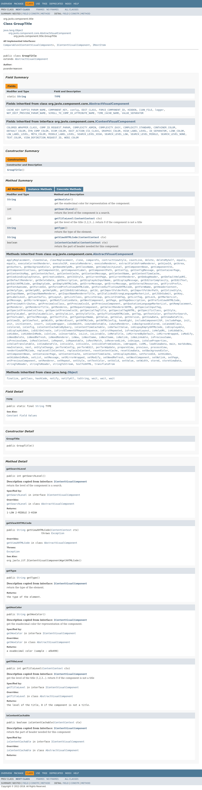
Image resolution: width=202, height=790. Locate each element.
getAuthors (14, 267)
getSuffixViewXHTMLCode (113, 313)
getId (93, 290)
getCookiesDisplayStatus (23, 276)
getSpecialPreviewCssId (61, 310)
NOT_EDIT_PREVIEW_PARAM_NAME (26, 113)
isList (83, 333)
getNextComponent (91, 300)
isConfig (28, 327)
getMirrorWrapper (35, 300)
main (172, 343)
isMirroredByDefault (140, 333)
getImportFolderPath (114, 290)
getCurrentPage (96, 276)
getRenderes (59, 307)
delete (149, 260)
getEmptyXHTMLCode (65, 283)
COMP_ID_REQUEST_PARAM (55, 127)
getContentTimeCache (145, 273)
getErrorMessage (91, 283)
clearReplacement (61, 260)
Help (76, 4)
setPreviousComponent (21, 360)
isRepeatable (74, 340)
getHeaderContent (165, 287)
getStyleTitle (85, 313)
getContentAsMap (17, 273)
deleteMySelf (165, 260)
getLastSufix (36, 297)
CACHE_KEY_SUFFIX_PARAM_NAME (26, 109)
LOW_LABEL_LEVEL (17, 134)
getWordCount (64, 320)
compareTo (92, 260)
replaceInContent (78, 350)
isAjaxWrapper (55, 323)
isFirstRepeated (111, 330)
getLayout (54, 297)
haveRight (125, 320)
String (21, 96)
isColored (13, 327)
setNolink (158, 357)
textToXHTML (84, 364)
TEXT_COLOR (14, 137)
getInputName (15, 293)
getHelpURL (50, 290)
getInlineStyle (171, 290)
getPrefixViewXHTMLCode (163, 300)
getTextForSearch (175, 313)
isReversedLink (115, 340)
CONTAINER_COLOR (164, 127)
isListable (97, 333)
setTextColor (96, 360)
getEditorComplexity (154, 280)
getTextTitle (58, 317)
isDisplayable (174, 327)
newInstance (15, 347)
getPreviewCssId (78, 303)
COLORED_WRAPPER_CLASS (22, 127)
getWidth (47, 320)
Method (45, 13)
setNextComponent (137, 357)
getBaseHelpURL (63, 267)
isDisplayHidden (17, 330)
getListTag (135, 297)
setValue (127, 360)
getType (60, 227)
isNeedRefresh (36, 337)
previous (142, 347)
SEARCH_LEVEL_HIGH (89, 134)
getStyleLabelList (40, 313)
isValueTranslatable (20, 343)
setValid (113, 360)
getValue (101, 317)
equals (181, 260)
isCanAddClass (171, 323)
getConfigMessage (142, 270)
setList (36, 357)
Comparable (10, 45)
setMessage (51, 357)
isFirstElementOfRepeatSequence (75, 330)
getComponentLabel (73, 270)
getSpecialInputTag (148, 307)
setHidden (164, 354)
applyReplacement (18, 260)
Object (73, 372)
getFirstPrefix (171, 283)
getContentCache (68, 273)
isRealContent (39, 340)
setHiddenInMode (17, 357)
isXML (142, 343)
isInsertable (67, 333)
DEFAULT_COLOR (16, 130)
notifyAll (67, 378)
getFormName (143, 287)
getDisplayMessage (125, 280)
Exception (57, 533)
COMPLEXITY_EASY (109, 127)
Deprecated (56, 4)
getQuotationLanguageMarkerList (145, 303)
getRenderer (15, 307)
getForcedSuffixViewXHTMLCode (112, 287)
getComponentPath (100, 270)
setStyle (78, 360)
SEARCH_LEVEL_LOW (116, 134)
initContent (23, 323)
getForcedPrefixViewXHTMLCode (68, 287)
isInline (50, 333)
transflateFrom (105, 364)
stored (155, 360)
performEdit (85, 347)
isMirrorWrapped (167, 333)
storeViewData (171, 360)
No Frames (52, 9)
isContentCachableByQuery (54, 327)
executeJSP (60, 263)
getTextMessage (37, 317)
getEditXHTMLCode (18, 283)
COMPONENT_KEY (57, 109)
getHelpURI (32, 290)
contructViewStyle (114, 260)
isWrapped (129, 343)
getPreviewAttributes (21, 303)
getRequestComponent (83, 307)
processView (159, 347)
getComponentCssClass (21, 270)
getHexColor (62, 199)
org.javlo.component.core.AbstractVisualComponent (40, 33)
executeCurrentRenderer (34, 263)
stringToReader (17, 364)
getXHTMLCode (84, 320)
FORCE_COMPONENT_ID (112, 109)
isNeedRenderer (58, 337)
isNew (75, 337)
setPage (173, 357)
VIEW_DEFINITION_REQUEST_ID (42, 137)
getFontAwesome (17, 287)
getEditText (179, 280)
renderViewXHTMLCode (20, 350)
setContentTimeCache (96, 354)
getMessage (14, 300)
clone (79, 260)
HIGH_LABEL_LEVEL (134, 130)
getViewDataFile (171, 317)
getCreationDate (53, 276)
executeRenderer (81, 263)
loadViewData (158, 343)
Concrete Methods (69, 189)
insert (38, 323)
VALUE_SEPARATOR (132, 113)
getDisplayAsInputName (95, 280)
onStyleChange (43, 347)
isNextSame (89, 337)
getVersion (132, 317)
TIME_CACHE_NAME (108, 113)
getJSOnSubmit (161, 293)
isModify (186, 333)
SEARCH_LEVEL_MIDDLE (144, 134)
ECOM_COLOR (58, 130)
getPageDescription (132, 300)
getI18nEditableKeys (73, 290)
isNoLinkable (139, 337)
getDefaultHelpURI (173, 276)
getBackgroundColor (37, 267)
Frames (40, 9)
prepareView (125, 347)
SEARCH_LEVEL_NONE (173, 134)
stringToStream (63, 364)
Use (38, 4)
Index (68, 4)
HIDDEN (132, 109)
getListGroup (93, 297)
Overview (6, 4)
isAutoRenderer (119, 323)
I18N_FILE (145, 109)
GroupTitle (14, 170)
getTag (136, 313)
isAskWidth (74, 323)
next (28, 347)
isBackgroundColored (145, 323)
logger (159, 109)
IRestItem (99, 45)
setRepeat (63, 360)
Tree (44, 4)
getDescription (67, 280)
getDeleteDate (45, 280)
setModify (93, 357)
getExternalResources (143, 283)
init (187, 320)
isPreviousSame (161, 337)
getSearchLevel (65, 209)
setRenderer (46, 360)
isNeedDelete (15, 337)
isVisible (66, 343)
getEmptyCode (41, 283)
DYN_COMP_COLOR (38, 130)
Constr (34, 13)
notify (54, 378)
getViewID (13, 320)
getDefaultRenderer (20, 280)
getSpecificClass (149, 310)
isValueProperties (154, 340)
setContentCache (69, 354)
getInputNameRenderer (41, 293)
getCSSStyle (75, 276)
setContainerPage (44, 354)
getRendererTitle (37, 307)
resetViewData (129, 350)
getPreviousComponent (106, 303)
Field (25, 13)
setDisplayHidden (124, 354)
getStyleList (64, 313)
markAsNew (184, 343)
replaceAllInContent (50, 350)
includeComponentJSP (148, 320)
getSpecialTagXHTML (122, 310)
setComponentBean (18, 354)
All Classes (71, 9)
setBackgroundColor (155, 350)
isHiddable (175, 330)
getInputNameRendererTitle (76, 293)
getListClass (73, 297)
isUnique (133, 340)
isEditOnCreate (41, 330)
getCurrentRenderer (122, 276)
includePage (173, 320)
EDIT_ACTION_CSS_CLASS (84, 130)
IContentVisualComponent (35, 45)
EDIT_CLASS (89, 109)
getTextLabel (15, 317)
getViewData (150, 317)
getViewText (30, 320)
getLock (150, 297)
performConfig (65, 347)
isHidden (12, 333)
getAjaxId (164, 263)
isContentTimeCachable (89, 327)
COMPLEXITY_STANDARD (137, 127)
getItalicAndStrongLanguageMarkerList (123, 293)
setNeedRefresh (113, 357)
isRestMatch (94, 340)
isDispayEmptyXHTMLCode (146, 327)
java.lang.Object (13, 30)
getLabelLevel (16, 297)
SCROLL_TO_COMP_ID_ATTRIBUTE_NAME (71, 113)
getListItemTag (115, 297)
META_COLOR (38, 134)
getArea (179, 263)
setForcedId (147, 354)
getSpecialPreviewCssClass (25, 310)
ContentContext (85, 218)
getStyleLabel (16, 313)
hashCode (41, 378)
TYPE (57, 96)
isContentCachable (67, 242)
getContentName (119, 273)
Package (18, 4)
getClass (26, 378)
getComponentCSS (161, 267)
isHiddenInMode (31, 333)
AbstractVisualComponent (31, 59)
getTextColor (152, 313)
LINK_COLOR (177, 130)
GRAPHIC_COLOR (111, 130)
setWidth (142, 360)
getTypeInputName (81, 317)
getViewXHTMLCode (66, 237)
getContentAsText (42, 273)
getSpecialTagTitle (93, 310)
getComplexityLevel (109, 267)
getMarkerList (167, 297)
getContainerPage (168, 270)
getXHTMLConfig (106, 320)
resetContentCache (105, 350)
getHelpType (15, 290)
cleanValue (40, 260)
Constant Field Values (22, 415)
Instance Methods (40, 189)
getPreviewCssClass (51, 303)
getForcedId (38, 287)
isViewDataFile (47, 343)
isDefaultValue (117, 327)
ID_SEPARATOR (158, 130)
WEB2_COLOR (71, 137)
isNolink (122, 337)
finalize (12, 378)
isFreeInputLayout (137, 330)
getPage (111, 300)
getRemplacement (180, 303)
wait (94, 378)
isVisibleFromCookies (106, 343)
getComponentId (48, 270)
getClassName (84, 267)
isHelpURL (158, 330)
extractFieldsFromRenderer (137, 263)
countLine (135, 260)
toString (83, 378)
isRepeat (57, 340)
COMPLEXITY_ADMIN (84, 127)
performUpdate (105, 347)
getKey (178, 293)
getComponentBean (136, 267)
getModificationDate (63, 300)
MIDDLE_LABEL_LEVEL (61, 134)
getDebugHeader (148, 276)
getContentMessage (94, 273)
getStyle (169, 310)
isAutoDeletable (95, 323)
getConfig (121, 270)
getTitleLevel (64, 218)
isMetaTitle (115, 333)
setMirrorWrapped (72, 357)
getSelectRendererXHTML (116, 307)
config (74, 109)
